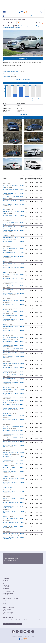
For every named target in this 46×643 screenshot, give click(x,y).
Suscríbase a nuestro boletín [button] (12, 623)
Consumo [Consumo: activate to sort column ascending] (32, 179)
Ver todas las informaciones (23, 79)
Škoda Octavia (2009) (8, 61)
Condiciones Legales (7, 610)
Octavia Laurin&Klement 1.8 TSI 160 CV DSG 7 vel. (10, 487)
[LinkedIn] (21, 631)
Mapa (16, 558)
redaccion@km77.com (8, 582)
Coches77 (5, 600)
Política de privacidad (8, 612)
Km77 (23, 12)
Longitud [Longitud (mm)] (37, 179)
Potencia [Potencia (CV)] (27, 179)
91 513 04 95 (12, 562)
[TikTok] (32, 631)
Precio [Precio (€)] (21, 179)
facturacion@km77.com (8, 591)
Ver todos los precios (23, 114)
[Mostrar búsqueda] (41, 12)
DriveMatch (5, 602)
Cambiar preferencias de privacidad (11, 613)
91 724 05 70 (14, 560)
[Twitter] (17, 631)
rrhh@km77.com (6, 594)
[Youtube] (25, 631)
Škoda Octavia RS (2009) (9, 74)
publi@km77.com (7, 586)
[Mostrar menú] (4, 12)
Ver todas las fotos (23, 172)
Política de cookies (7, 609)
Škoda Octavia (6, 76)
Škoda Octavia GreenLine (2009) (10, 71)
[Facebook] (13, 631)
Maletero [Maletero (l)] (42, 179)
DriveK (4, 603)
